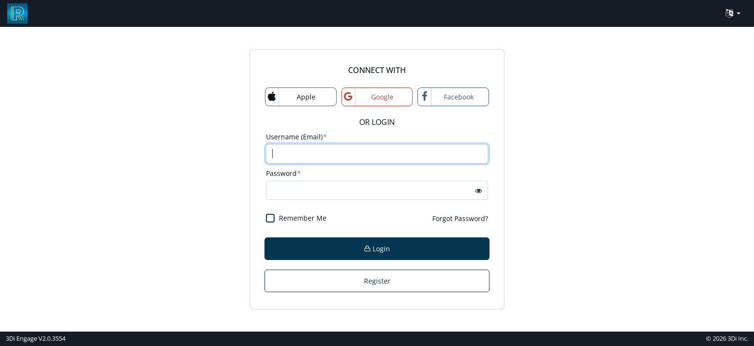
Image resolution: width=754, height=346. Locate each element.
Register (377, 280)
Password (283, 173)
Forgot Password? (460, 218)
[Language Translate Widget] (733, 13)
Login (377, 248)
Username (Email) (296, 137)
